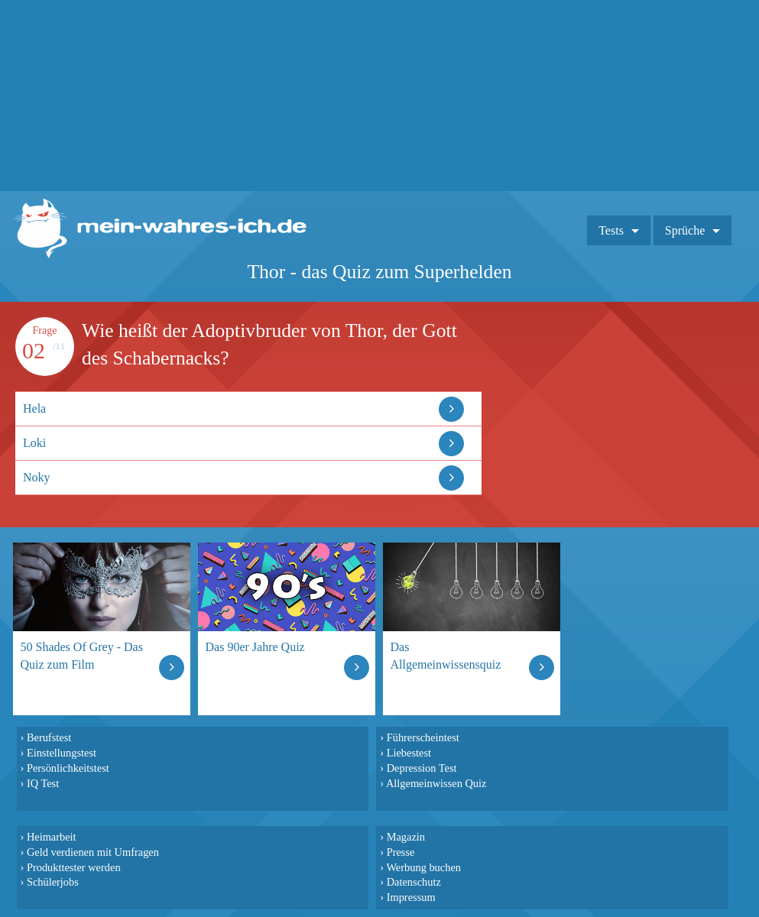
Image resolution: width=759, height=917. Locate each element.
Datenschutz (414, 882)
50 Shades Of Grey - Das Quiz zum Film (82, 655)
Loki (34, 442)
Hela (34, 408)
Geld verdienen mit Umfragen (93, 852)
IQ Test (43, 783)
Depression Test (422, 768)
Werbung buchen (423, 867)
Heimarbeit (51, 837)
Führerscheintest (423, 737)
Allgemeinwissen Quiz (436, 783)
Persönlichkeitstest (68, 768)
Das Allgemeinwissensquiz (446, 655)
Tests (611, 230)
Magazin (406, 837)
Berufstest (49, 737)
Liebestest (409, 753)
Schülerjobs (53, 882)
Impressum (411, 897)
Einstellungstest (61, 753)
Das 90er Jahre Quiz (255, 646)
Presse (401, 852)
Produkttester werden (74, 867)
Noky (36, 477)
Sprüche (685, 230)
